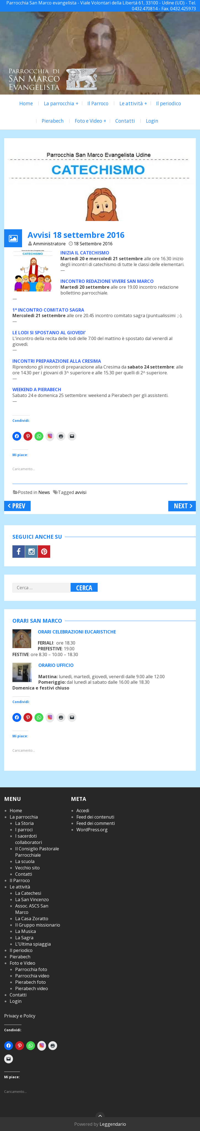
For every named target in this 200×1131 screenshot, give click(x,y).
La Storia (24, 823)
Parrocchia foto (31, 969)
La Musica (25, 931)
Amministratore (49, 244)
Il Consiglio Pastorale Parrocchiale (37, 852)
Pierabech (53, 121)
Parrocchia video (32, 976)
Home (26, 103)
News (44, 492)
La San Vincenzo (32, 899)
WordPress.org (92, 830)
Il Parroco (97, 103)
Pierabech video (31, 988)
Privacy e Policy (19, 1016)
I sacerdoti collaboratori (28, 839)
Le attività (131, 103)
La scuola (24, 861)
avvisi (80, 492)
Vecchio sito (27, 868)
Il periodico (168, 103)
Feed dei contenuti (95, 817)
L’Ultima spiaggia (33, 944)
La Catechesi (28, 893)
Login (152, 121)
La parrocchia (59, 103)
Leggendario (113, 1124)
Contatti (125, 121)
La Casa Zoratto (31, 919)
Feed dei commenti (95, 823)
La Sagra (24, 938)
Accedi (82, 811)
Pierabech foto (30, 982)
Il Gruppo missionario (37, 925)
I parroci (24, 830)
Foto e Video (88, 121)
